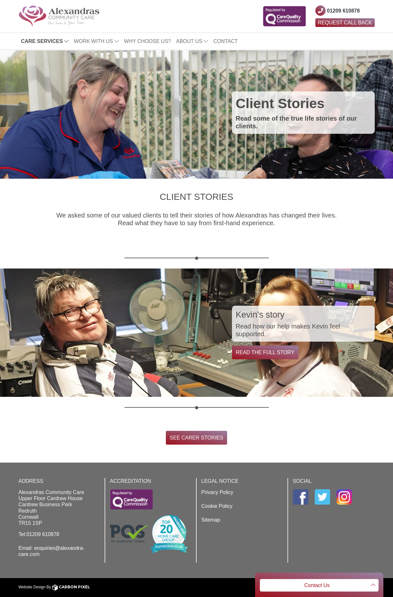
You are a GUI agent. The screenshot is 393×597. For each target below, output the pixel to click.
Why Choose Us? (147, 41)
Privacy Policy (217, 492)
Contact (225, 41)
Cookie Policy (217, 506)
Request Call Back (345, 22)
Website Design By (54, 587)
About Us (192, 41)
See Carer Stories (196, 437)
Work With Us (96, 41)
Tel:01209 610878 (39, 534)
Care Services (45, 41)
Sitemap (210, 520)
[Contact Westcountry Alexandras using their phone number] (337, 10)
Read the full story (265, 352)
